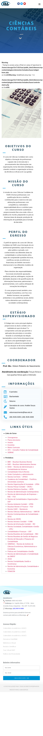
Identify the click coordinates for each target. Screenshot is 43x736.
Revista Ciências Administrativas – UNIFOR (23, 512)
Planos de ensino (14, 440)
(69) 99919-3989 (18, 608)
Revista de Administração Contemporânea (23, 492)
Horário (10, 443)
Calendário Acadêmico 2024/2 (14, 636)
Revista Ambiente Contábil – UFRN (20, 504)
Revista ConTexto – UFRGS (18, 477)
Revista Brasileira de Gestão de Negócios (23, 537)
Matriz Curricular (14, 447)
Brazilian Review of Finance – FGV (20, 507)
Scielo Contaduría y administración (20, 474)
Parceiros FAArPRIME (10, 639)
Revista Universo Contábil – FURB (20, 522)
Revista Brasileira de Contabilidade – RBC (23, 534)
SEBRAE (11, 452)
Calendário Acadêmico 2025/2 (14, 628)
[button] (21, 433)
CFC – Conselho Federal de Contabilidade (23, 450)
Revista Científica (9, 647)
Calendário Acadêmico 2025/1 (14, 632)
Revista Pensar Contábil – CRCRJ (20, 487)
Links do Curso (11, 433)
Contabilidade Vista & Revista (18, 472)
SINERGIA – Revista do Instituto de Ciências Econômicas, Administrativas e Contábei (22, 546)
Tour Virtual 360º (9, 650)
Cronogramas (13, 438)
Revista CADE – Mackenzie (18, 509)
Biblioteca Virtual (9, 643)
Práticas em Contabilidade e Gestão (21, 551)
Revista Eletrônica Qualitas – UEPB (20, 489)
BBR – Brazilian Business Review (20, 462)
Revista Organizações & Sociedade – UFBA (23, 484)
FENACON (11, 571)
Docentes (11, 445)
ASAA (10, 559)
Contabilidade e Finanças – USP (19, 532)
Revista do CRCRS (14, 519)
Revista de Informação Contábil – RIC (21, 524)
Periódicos (9, 458)
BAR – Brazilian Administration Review (22, 464)
